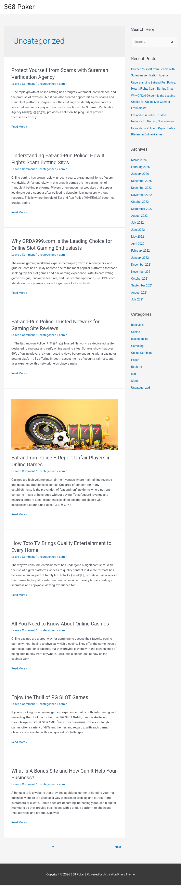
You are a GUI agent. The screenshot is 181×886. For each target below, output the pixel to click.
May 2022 (138, 240)
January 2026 (140, 179)
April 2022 (138, 247)
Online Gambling (142, 355)
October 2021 (140, 281)
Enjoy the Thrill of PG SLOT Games (51, 698)
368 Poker (20, 7)
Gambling (137, 348)
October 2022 (140, 206)
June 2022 (138, 234)
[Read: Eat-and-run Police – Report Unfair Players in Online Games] (64, 425)
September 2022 (142, 213)
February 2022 (141, 254)
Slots (134, 382)
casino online (140, 341)
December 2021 (142, 268)
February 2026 (141, 172)
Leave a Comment (23, 84)
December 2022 (142, 192)
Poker (135, 362)
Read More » (19, 127)
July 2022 (137, 227)
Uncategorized (48, 84)
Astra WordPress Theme (119, 875)
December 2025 (142, 186)
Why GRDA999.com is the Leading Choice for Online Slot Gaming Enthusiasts (151, 108)
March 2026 (139, 165)
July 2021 (137, 302)
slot (133, 375)
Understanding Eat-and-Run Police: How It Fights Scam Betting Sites (149, 89)
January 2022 (140, 261)
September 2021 (142, 288)
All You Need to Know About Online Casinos (62, 624)
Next (119, 848)
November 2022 (142, 199)
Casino (136, 334)
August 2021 (139, 295)
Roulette (136, 368)
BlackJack (138, 327)
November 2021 (142, 275)
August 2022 (139, 220)
